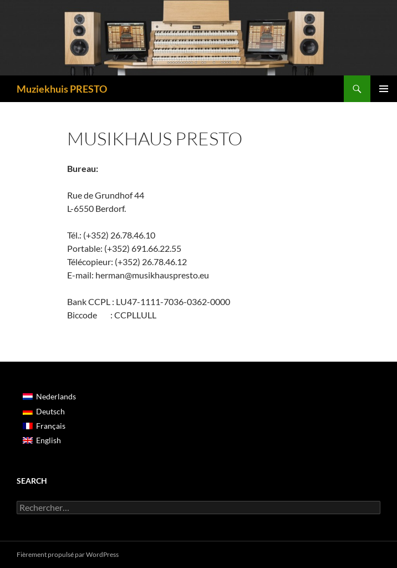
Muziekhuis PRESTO (62, 89)
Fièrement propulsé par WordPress (68, 554)
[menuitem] (49, 396)
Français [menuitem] (50, 425)
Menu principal (383, 88)
